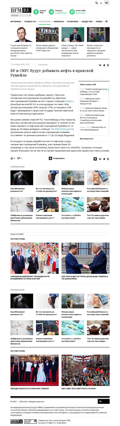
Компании (44, 21)
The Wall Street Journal (62, 129)
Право (99, 21)
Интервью (15, 21)
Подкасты (30, 21)
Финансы (59, 21)
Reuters (69, 101)
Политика (72, 21)
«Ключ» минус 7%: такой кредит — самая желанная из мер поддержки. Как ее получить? (72, 50)
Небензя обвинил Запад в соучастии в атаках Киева (93, 109)
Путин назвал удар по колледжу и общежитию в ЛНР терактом (47, 48)
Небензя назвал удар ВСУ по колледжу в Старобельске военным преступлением (92, 119)
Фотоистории (17, 239)
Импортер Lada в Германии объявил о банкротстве (90, 101)
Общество (87, 21)
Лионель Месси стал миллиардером (93, 128)
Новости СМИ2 (17, 234)
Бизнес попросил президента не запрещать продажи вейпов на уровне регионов (96, 50)
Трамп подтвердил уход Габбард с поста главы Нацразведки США (93, 91)
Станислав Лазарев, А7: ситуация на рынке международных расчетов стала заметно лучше (21, 50)
